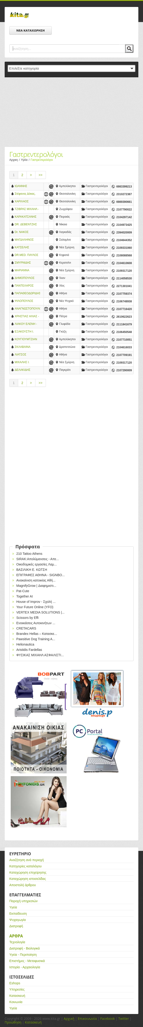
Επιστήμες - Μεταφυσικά (27, 961)
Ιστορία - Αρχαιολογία (24, 967)
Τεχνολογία (17, 942)
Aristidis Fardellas (29, 650)
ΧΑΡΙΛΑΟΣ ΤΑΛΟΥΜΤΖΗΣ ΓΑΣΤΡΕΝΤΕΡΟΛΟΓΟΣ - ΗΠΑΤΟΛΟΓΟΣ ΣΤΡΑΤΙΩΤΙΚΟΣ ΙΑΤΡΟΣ (27, 202)
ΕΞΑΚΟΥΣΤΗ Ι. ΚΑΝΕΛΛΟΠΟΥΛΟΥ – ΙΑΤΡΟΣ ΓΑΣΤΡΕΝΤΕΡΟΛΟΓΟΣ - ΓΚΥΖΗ (27, 332)
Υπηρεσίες (17, 989)
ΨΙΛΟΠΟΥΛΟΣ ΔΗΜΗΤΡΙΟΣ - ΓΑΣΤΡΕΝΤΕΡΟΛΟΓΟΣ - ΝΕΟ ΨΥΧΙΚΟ (27, 301)
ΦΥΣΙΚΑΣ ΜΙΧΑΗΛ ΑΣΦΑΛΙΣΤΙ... (40, 655)
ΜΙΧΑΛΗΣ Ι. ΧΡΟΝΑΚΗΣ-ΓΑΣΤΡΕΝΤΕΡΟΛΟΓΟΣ (27, 363)
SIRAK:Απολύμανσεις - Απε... (37, 559)
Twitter (123, 1018)
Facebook (107, 1018)
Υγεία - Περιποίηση (23, 954)
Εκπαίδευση (18, 913)
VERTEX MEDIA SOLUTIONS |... (40, 612)
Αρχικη (15, 159)
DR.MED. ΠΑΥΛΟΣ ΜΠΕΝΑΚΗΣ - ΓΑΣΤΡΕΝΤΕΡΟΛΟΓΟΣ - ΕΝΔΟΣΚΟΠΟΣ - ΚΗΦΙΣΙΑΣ (27, 255)
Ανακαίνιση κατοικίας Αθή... (35, 580)
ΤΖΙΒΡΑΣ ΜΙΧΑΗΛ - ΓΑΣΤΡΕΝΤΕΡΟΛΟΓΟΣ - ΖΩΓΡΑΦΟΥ (27, 209)
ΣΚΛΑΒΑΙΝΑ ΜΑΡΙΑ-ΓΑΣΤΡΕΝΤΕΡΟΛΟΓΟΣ (27, 347)
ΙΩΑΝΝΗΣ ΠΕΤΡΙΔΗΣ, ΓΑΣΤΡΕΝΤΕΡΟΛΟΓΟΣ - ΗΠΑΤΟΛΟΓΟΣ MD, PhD (27, 186)
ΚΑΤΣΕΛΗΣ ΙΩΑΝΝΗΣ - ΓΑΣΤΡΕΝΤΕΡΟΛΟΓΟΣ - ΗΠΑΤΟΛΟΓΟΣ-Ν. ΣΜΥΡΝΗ (27, 248)
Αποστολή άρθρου (22, 885)
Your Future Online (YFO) (34, 607)
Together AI (24, 596)
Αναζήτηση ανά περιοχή (26, 860)
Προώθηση (13, 1022)
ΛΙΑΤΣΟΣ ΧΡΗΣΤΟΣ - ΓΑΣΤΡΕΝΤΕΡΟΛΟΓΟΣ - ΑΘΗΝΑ (27, 355)
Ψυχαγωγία (17, 920)
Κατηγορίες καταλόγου (25, 866)
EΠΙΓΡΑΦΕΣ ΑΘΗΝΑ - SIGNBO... (40, 575)
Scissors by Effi (27, 618)
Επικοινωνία (87, 1018)
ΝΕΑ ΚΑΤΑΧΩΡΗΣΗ (30, 30)
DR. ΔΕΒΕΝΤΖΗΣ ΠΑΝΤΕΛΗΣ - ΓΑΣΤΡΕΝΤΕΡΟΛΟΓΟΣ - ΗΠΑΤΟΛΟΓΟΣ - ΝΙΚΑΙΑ (27, 225)
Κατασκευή (17, 996)
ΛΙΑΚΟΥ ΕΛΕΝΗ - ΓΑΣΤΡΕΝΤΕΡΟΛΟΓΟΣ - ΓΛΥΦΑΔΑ (27, 324)
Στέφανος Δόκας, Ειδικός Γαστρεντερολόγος (26, 194)
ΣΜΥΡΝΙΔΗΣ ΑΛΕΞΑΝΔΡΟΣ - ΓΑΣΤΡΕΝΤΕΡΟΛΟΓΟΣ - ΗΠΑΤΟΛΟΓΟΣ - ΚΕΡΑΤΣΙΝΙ (27, 263)
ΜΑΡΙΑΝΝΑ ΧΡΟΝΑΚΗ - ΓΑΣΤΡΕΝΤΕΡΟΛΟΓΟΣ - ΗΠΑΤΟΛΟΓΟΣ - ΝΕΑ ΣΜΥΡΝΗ (27, 271)
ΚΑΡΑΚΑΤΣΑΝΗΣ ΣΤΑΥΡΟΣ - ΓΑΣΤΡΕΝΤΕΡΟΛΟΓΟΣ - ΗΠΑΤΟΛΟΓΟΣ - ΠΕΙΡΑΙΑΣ (27, 217)
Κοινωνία (15, 1002)
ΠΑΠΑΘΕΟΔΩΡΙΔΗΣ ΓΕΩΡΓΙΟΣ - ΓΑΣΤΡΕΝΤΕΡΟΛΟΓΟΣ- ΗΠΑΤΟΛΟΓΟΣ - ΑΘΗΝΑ (27, 294)
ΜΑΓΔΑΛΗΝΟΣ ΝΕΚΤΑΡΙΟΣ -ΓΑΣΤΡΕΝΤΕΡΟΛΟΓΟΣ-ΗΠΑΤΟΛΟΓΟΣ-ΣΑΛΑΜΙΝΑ (27, 240)
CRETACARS (26, 628)
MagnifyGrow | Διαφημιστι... (36, 586)
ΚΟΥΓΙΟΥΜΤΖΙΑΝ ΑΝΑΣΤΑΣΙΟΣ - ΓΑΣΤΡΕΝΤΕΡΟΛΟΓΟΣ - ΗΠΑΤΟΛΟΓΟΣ (27, 340)
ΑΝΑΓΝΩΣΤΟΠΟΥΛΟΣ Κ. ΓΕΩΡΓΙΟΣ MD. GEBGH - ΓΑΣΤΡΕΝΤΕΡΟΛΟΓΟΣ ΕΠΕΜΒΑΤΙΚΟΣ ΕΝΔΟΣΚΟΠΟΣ (27, 309)
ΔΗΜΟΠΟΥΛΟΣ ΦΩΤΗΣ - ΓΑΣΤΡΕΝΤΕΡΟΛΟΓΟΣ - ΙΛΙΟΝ (27, 278)
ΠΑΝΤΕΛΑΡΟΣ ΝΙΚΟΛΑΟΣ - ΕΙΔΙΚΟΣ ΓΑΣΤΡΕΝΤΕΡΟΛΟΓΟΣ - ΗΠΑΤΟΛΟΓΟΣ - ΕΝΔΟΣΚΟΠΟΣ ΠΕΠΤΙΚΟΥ (27, 286)
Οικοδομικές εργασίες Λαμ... (36, 564)
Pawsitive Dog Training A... (35, 639)
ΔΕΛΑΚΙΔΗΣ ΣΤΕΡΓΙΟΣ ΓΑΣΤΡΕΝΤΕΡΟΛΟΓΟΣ (27, 370)
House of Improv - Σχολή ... (36, 602)
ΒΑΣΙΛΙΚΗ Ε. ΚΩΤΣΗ (31, 570)
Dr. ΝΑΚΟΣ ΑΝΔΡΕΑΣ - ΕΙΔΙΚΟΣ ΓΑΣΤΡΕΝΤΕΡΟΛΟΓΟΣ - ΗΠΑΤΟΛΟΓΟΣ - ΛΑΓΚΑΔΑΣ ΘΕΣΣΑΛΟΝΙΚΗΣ (27, 232)
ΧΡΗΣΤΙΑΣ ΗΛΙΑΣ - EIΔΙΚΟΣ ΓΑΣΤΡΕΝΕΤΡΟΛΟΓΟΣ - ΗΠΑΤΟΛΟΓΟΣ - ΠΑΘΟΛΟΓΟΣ (27, 317)
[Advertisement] (71, 112)
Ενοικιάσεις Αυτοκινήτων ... (35, 623)
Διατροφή (16, 926)
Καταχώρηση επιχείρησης (27, 872)
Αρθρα (16, 936)
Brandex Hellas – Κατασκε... (36, 634)
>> (40, 175)
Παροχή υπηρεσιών (23, 901)
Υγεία (26, 159)
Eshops (14, 983)
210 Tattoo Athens (29, 553)
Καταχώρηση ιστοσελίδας (27, 879)
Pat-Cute (22, 591)
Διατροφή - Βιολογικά (24, 948)
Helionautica (25, 644)
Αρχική (69, 1018)
